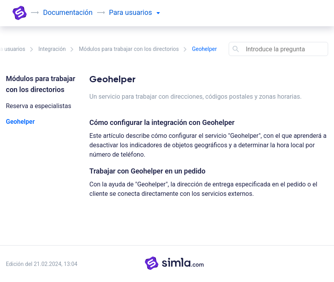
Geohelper (20, 121)
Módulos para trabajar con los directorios (129, 49)
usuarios (142, 12)
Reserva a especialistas (38, 106)
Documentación (67, 12)
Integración (52, 49)
